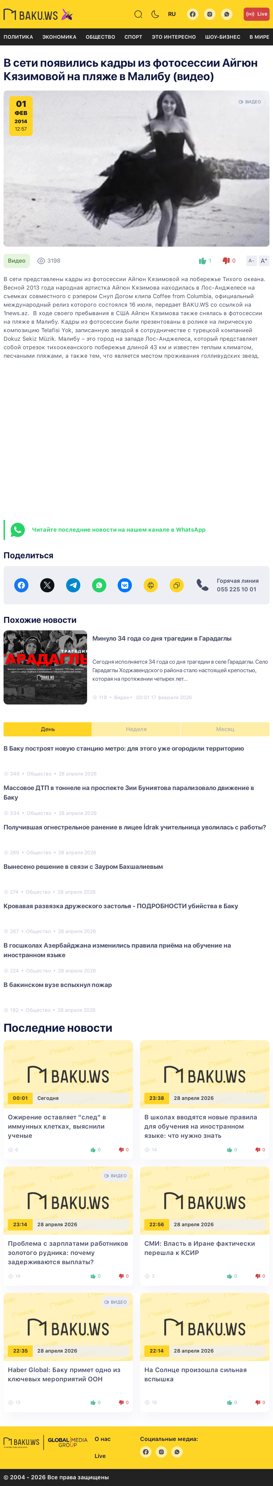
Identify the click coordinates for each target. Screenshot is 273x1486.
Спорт (133, 37)
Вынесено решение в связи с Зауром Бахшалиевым (83, 866)
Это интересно (174, 37)
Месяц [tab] (225, 729)
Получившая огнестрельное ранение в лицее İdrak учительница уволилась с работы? (135, 827)
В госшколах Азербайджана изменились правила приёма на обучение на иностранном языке (117, 950)
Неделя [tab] (136, 729)
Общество (100, 37)
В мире (259, 37)
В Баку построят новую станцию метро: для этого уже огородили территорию (124, 748)
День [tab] (48, 729)
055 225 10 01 (236, 589)
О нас (103, 1439)
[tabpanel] (136, 879)
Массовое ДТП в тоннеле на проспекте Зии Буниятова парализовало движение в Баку (129, 792)
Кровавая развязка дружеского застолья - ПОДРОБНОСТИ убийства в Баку (121, 906)
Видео (17, 260)
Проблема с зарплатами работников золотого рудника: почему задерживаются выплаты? (68, 1253)
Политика (18, 37)
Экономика (59, 37)
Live (256, 14)
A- (251, 260)
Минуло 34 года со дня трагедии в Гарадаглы (161, 638)
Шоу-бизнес (222, 37)
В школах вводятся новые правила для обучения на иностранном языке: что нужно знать (200, 1126)
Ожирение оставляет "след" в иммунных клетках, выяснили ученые (57, 1126)
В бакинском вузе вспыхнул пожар (58, 984)
